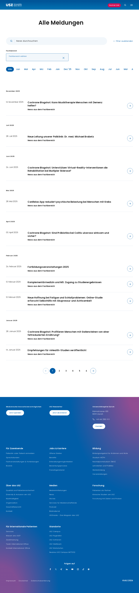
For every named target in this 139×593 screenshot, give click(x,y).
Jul (109, 69)
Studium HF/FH (99, 457)
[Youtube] (72, 569)
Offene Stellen (55, 453)
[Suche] (125, 5)
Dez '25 (67, 69)
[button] (37, 57)
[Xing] (61, 569)
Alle (10, 69)
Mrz (41, 69)
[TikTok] (83, 569)
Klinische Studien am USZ (104, 494)
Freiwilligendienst (57, 470)
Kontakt (99, 426)
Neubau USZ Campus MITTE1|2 (62, 552)
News (51, 494)
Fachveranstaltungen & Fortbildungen (22, 462)
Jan (58, 69)
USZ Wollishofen (56, 548)
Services (10, 531)
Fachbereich (11, 51)
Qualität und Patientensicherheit (20, 490)
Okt (86, 69)
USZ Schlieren (55, 540)
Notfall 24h (114, 5)
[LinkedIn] (67, 569)
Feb (49, 69)
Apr (34, 69)
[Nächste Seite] (93, 371)
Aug (102, 69)
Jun (18, 69)
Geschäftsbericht (13, 507)
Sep (94, 69)
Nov (78, 69)
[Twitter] (56, 569)
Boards (9, 466)
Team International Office (17, 544)
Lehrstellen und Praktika (103, 466)
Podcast (52, 507)
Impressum (11, 581)
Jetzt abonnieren (59, 413)
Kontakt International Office (18, 548)
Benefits (52, 457)
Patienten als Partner (102, 490)
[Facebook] (50, 569)
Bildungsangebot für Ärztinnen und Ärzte (110, 453)
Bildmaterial (54, 511)
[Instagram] (78, 569)
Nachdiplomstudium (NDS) (104, 462)
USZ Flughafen (55, 536)
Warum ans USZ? (13, 536)
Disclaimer (23, 581)
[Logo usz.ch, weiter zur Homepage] (14, 5)
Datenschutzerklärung (40, 581)
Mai (26, 69)
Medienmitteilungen (58, 490)
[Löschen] (63, 58)
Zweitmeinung (12, 540)
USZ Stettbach (55, 544)
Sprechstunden (12, 457)
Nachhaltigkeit (12, 498)
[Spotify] (89, 569)
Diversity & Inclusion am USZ (18, 494)
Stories (52, 498)
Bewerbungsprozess (58, 466)
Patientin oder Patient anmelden (20, 453)
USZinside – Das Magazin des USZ (64, 515)
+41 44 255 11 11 (103, 419)
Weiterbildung (99, 470)
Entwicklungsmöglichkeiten (61, 462)
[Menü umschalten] (131, 5)
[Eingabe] (56, 41)
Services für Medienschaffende (63, 503)
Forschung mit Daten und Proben (107, 498)
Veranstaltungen (100, 474)
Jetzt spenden (15, 413)
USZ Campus (54, 531)
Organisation (11, 503)
